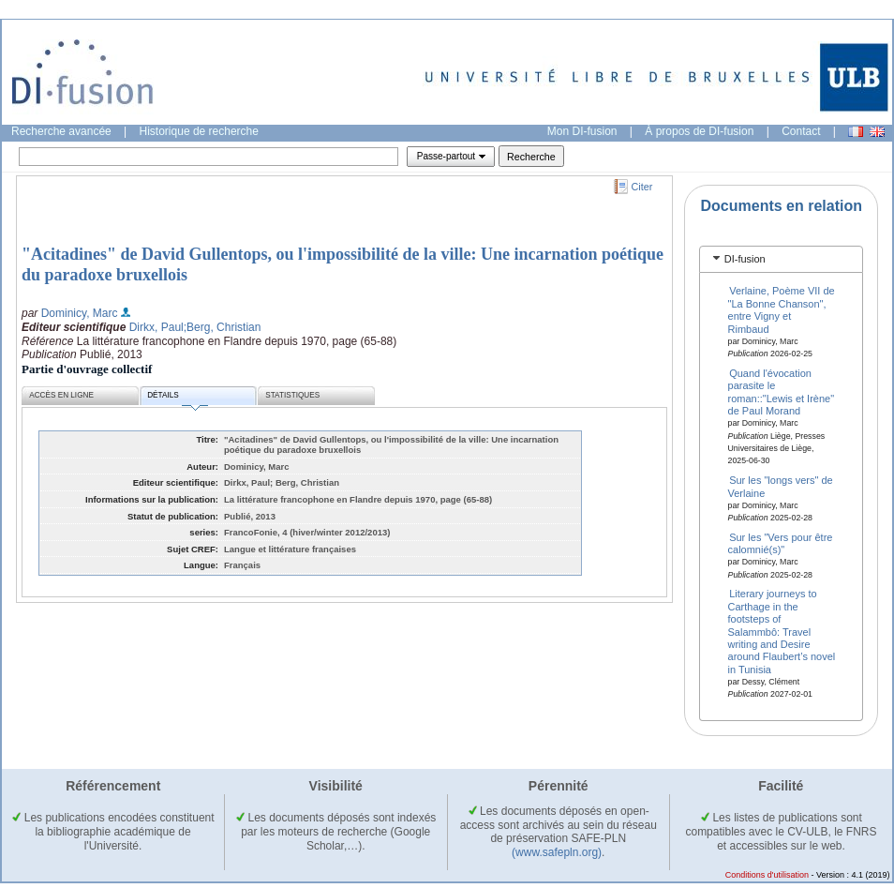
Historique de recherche (199, 131)
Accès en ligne (61, 395)
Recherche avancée (61, 131)
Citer (642, 186)
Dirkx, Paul (156, 327)
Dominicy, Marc (79, 313)
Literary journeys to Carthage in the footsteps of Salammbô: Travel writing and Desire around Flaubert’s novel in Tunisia (782, 631)
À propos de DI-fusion (699, 131)
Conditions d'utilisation (767, 875)
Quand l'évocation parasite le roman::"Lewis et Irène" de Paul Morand (781, 392)
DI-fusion (745, 258)
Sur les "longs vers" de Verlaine (780, 486)
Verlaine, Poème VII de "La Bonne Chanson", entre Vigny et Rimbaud (781, 309)
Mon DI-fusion (582, 131)
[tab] (781, 259)
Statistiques (292, 395)
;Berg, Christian (222, 327)
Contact (801, 131)
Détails (177, 398)
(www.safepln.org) (557, 852)
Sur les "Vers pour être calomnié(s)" (780, 542)
